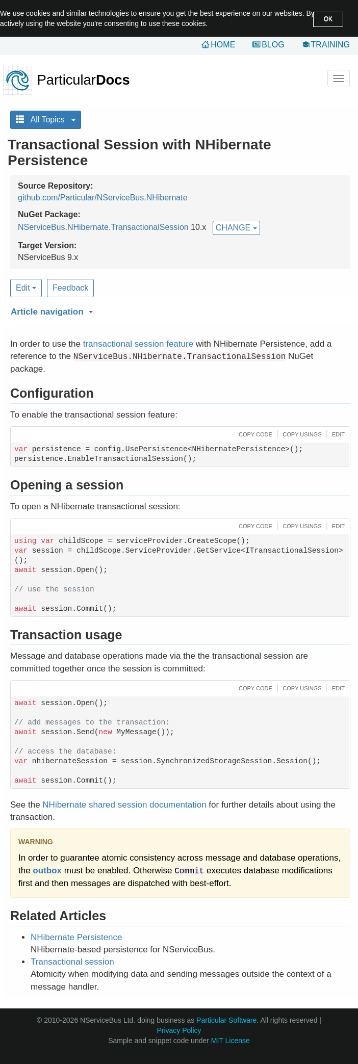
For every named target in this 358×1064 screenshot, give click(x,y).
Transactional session (72, 962)
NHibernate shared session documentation (124, 805)
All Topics (45, 119)
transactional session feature (138, 344)
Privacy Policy (179, 1030)
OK (328, 18)
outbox (47, 870)
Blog (273, 44)
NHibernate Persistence (76, 937)
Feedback (70, 287)
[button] (179, 310)
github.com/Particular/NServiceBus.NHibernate (103, 197)
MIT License (230, 1040)
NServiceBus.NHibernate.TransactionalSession (103, 227)
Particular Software (226, 1020)
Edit (26, 287)
